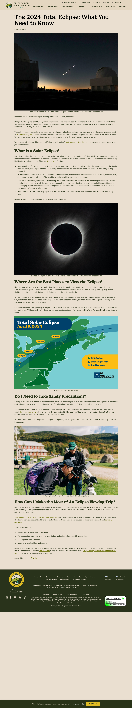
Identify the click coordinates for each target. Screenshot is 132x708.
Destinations (38, 577)
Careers (92, 577)
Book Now (58, 585)
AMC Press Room (51, 579)
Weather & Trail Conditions (42, 585)
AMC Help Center (53, 588)
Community (83, 577)
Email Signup (64, 579)
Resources (60, 577)
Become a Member (69, 2)
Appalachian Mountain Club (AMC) (18, 5)
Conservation (71, 577)
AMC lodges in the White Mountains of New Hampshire (36, 517)
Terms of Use (57, 594)
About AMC (65, 588)
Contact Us (116, 2)
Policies (46, 594)
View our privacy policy (77, 704)
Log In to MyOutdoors (79, 579)
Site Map (86, 594)
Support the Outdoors (71, 585)
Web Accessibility (72, 594)
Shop (106, 2)
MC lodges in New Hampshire (79, 142)
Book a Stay (85, 2)
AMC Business (77, 588)
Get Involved (50, 577)
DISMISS (93, 704)
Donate (96, 2)
